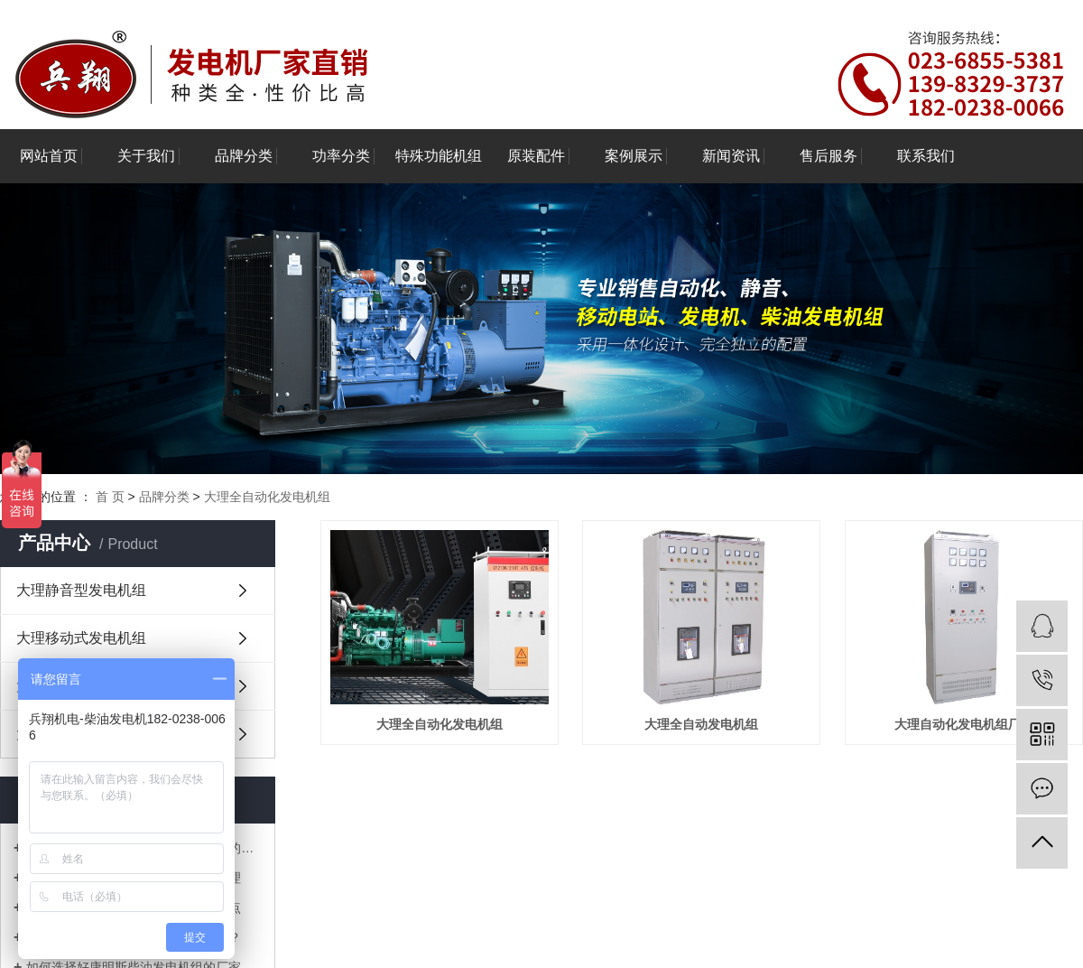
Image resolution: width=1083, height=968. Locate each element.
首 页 (110, 496)
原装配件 (536, 155)
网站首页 (49, 155)
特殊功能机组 (438, 155)
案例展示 (633, 155)
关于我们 (146, 155)
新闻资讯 (731, 155)
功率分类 (341, 155)
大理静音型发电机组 (81, 590)
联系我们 (926, 155)
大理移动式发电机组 (81, 638)
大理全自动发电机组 (701, 724)
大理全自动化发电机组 (267, 496)
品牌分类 (244, 155)
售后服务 (828, 155)
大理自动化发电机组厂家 (963, 724)
